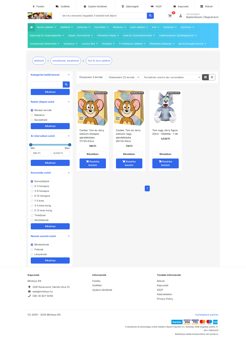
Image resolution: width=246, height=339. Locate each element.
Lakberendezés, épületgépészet (177, 35)
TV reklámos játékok (132, 44)
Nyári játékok (139, 27)
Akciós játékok (46, 27)
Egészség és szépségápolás (47, 35)
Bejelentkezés (194, 17)
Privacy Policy (165, 298)
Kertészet (170, 27)
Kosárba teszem (92, 163)
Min (40, 151)
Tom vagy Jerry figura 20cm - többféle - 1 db (165, 132)
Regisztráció (211, 17)
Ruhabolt (108, 44)
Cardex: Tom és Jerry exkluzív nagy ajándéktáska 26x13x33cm (128, 136)
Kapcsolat (181, 6)
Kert (155, 27)
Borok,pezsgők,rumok (192, 44)
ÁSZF (156, 6)
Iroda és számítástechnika (139, 35)
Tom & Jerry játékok (98, 60)
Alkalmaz (50, 91)
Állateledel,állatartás (162, 44)
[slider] (30, 144)
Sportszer (187, 27)
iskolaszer (70, 44)
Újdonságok (130, 6)
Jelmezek (83, 27)
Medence (119, 27)
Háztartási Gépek (108, 35)
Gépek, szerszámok (80, 35)
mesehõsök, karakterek (65, 60)
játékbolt (66, 27)
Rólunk (206, 6)
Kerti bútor (101, 27)
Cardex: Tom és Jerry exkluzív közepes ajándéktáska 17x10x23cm (92, 136)
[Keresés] (150, 16)
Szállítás (63, 6)
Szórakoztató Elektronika (44, 44)
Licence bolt (90, 44)
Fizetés (38, 6)
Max (60, 151)
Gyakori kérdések (95, 6)
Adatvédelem (164, 294)
